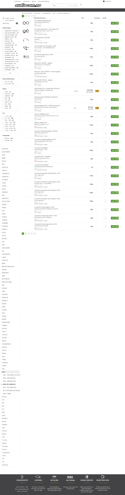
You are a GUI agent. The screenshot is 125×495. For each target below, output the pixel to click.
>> (34, 16)
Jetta (3, 412)
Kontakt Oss (26, 1)
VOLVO (4, 341)
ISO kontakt (8, 49)
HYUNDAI (5, 226)
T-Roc (4, 456)
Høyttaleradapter (9, 45)
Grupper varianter (9, 18)
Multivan (4, 418)
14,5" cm (7, 81)
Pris (83, 18)
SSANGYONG (6, 322)
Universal (5, 465)
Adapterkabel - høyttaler (11, 31)
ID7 (3, 409)
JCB (3, 242)
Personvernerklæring (43, 1)
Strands (7, 102)
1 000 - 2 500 (8, 122)
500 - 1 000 (8, 120)
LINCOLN (5, 260)
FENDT (4, 208)
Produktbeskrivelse (39, 18)
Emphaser (7, 96)
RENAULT (5, 300)
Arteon (4, 350)
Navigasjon (8, 65)
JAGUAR (4, 238)
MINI (3, 276)
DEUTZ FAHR (6, 201)
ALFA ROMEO (6, 152)
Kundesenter (17, 1)
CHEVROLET (6, 173)
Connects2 (8, 94)
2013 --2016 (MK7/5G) (9, 387)
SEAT (3, 313)
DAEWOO (5, 192)
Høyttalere (7, 47)
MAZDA (4, 270)
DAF (3, 195)
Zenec (6, 108)
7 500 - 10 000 (8, 128)
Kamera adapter (9, 51)
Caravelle (5, 362)
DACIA (4, 189)
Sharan (4, 434)
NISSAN (4, 288)
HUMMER (5, 223)
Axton (6, 91)
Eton (6, 98)
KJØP (113, 23)
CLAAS (4, 183)
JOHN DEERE (6, 248)
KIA (3, 251)
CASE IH (4, 170)
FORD (3, 214)
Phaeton (4, 424)
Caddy (4, 359)
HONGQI (4, 220)
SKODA (4, 316)
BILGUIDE (37, 13)
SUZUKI (4, 328)
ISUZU (4, 232)
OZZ (6, 100)
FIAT (3, 211)
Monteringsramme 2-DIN (11, 61)
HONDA (4, 217)
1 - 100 (7, 116)
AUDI (3, 155)
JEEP (3, 245)
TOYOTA (4, 335)
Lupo (3, 415)
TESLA (4, 332)
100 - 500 (7, 118)
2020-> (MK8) (7, 394)
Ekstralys (7, 41)
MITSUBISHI (6, 279)
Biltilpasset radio (9, 37)
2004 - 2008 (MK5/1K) (9, 381)
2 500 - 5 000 (8, 124)
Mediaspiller (8, 57)
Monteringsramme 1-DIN (11, 59)
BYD (3, 164)
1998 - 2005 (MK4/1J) (9, 378)
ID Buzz (4, 397)
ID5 (3, 406)
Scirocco (4, 431)
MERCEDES (5, 273)
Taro (3, 437)
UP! (3, 459)
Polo (3, 428)
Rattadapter (8, 69)
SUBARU (4, 325)
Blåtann (7, 39)
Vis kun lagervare (9, 20)
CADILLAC (5, 167)
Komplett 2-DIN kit (10, 55)
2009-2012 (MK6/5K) (63, 13)
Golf (54, 13)
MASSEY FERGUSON (8, 266)
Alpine (6, 106)
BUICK (4, 161)
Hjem (30, 13)
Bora (3, 356)
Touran (4, 449)
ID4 (3, 403)
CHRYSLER (5, 177)
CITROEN (5, 180)
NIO (3, 285)
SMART (4, 319)
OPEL (3, 291)
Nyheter (34, 1)
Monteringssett (9, 63)
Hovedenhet (8, 43)
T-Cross (4, 440)
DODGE (4, 204)
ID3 (3, 400)
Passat (4, 421)
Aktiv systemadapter (10, 33)
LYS (3, 462)
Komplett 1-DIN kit (10, 53)
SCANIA (4, 310)
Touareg (4, 446)
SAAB (3, 307)
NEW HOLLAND (7, 282)
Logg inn (108, 1)
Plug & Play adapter (10, 67)
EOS (3, 369)
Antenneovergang (9, 35)
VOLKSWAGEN (46, 13)
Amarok (4, 347)
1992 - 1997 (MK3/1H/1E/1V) (11, 375)
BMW (3, 158)
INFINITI (4, 229)
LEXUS (4, 257)
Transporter (6, 452)
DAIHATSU (5, 198)
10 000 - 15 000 (9, 130)
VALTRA (4, 338)
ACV (6, 104)
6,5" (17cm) (8, 84)
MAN (3, 263)
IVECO (4, 235)
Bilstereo (7, 138)
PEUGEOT (5, 294)
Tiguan (4, 443)
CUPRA (4, 186)
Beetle (4, 353)
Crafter (4, 366)
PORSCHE (5, 297)
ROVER (4, 304)
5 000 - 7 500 (8, 126)
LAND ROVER (6, 254)
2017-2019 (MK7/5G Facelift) (11, 390)
